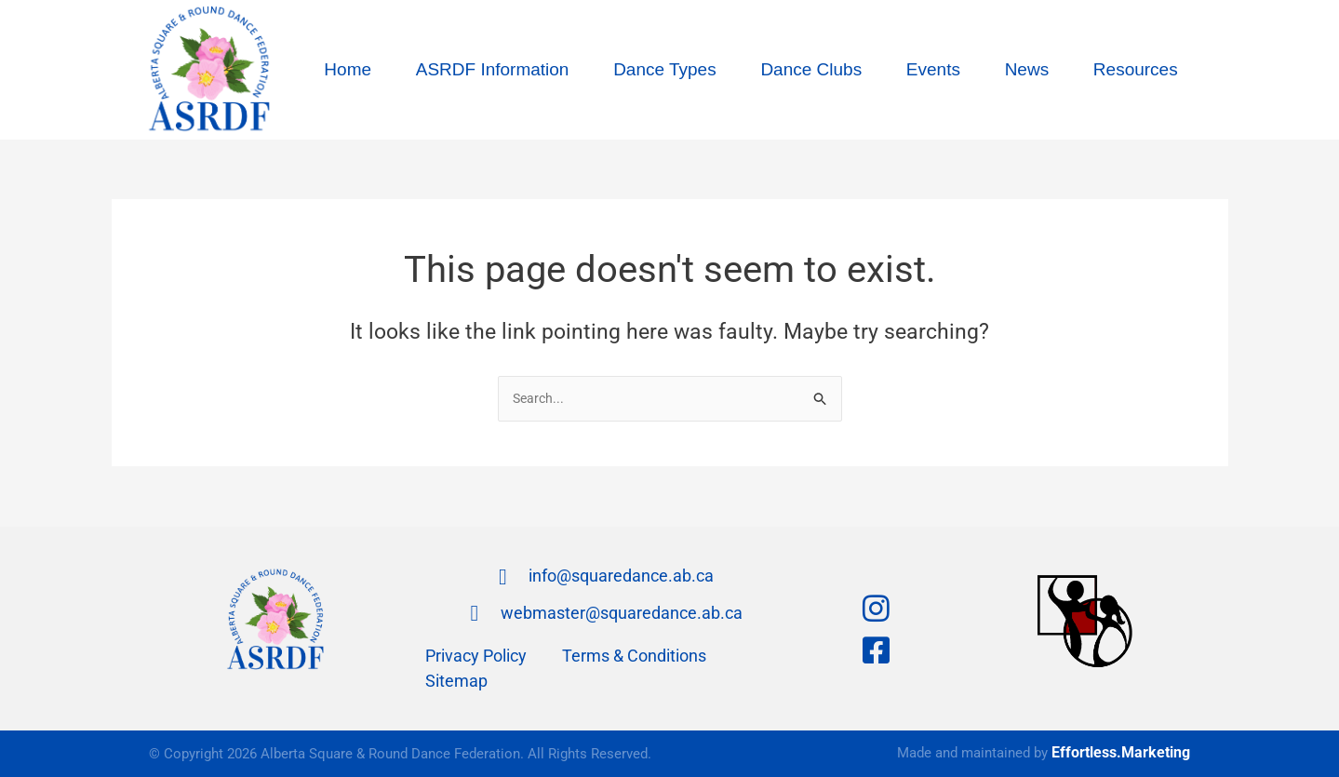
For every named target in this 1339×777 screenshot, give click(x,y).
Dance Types (664, 69)
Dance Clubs (811, 69)
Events (933, 69)
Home (347, 69)
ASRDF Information (492, 69)
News (1027, 69)
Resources (1135, 69)
